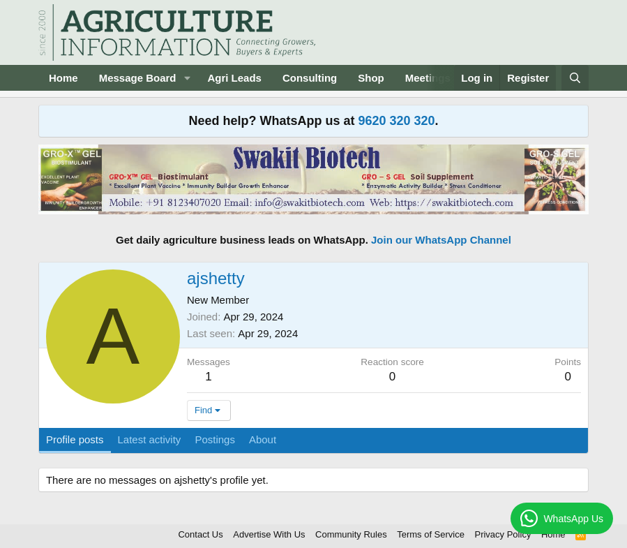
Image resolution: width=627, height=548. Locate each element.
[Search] (575, 78)
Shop (371, 78)
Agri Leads (234, 78)
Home (63, 78)
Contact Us (200, 534)
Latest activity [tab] (149, 439)
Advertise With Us (269, 534)
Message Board (137, 78)
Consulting (309, 78)
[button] (187, 78)
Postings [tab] (215, 439)
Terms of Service (430, 534)
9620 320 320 (396, 121)
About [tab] (262, 439)
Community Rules (351, 534)
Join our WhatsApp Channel (441, 240)
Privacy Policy (502, 534)
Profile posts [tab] (75, 439)
